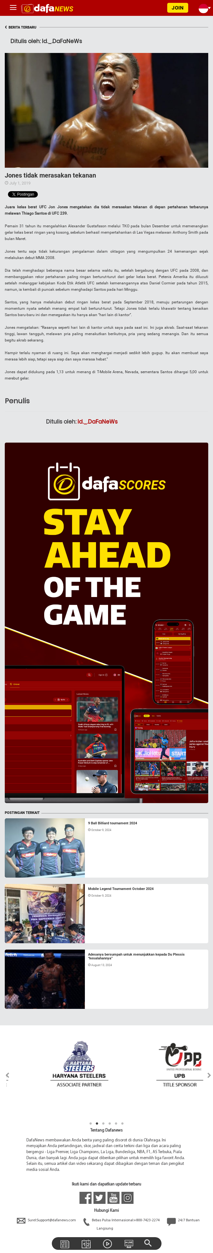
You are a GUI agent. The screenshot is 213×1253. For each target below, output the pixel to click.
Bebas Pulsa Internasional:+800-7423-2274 (122, 1220)
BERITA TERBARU (20, 27)
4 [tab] (109, 1123)
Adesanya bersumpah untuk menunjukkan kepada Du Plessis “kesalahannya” (136, 956)
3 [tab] (103, 1123)
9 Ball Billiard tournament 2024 (112, 823)
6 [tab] (122, 1123)
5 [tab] (116, 1123)
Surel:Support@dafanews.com (47, 1220)
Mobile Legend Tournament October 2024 (121, 889)
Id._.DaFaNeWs (98, 421)
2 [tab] (97, 1123)
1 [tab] (90, 1123)
